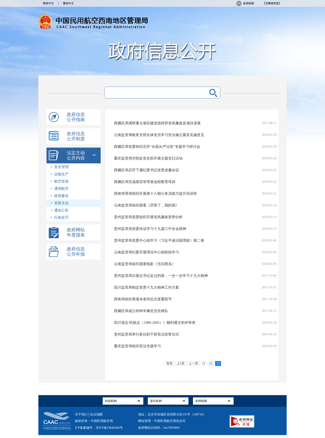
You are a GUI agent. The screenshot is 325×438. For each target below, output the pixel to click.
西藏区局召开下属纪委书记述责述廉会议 (146, 170)
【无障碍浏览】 (271, 3)
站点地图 (96, 414)
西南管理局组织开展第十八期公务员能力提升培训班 (155, 193)
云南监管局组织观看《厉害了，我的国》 (146, 205)
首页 (169, 363)
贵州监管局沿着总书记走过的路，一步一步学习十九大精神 (161, 276)
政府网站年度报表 (76, 232)
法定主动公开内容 (76, 155)
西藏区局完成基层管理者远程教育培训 (144, 182)
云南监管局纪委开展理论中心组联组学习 (146, 252)
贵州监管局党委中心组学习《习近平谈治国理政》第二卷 (159, 240)
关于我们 (81, 414)
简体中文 (48, 3)
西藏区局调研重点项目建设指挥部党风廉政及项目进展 (157, 123)
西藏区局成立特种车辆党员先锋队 (141, 311)
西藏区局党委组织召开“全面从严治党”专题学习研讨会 (157, 146)
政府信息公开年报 (76, 251)
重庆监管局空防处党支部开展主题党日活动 (148, 158)
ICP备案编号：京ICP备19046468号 (99, 427)
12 (210, 363)
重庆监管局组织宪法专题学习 (137, 346)
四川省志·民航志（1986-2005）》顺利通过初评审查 (154, 322)
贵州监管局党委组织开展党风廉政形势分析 (148, 217)
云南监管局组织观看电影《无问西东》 (144, 264)
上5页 (181, 363)
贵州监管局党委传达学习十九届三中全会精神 (150, 229)
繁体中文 (68, 3)
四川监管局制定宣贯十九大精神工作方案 (146, 287)
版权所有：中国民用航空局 (94, 421)
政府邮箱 (245, 3)
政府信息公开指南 (76, 117)
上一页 (193, 363)
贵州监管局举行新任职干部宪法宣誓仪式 (146, 334)
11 (203, 363)
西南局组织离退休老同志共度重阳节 (143, 299)
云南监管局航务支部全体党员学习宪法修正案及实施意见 (159, 135)
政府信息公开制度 (76, 136)
